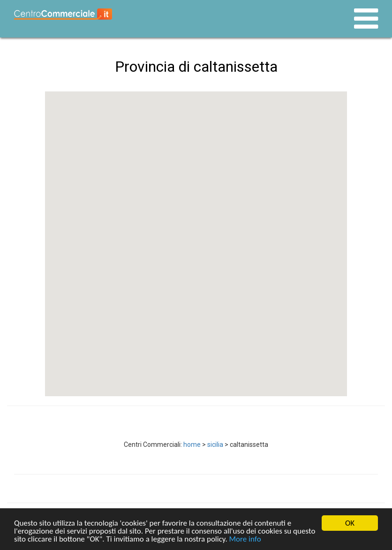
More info (245, 539)
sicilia (215, 444)
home (192, 444)
